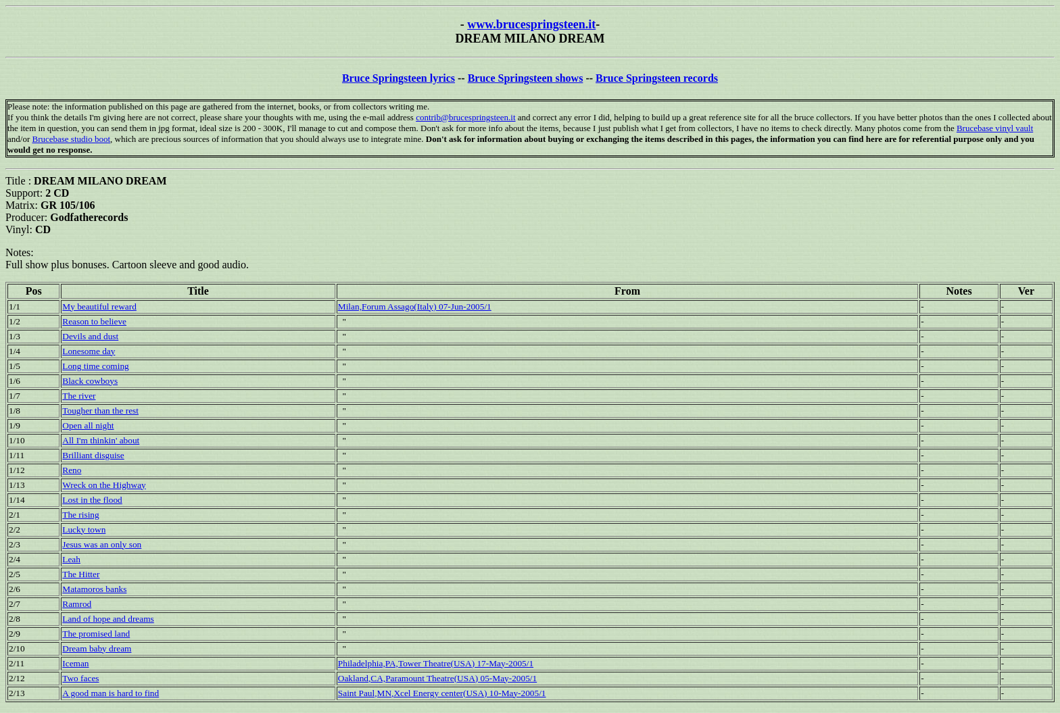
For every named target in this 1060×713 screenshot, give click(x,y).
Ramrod (76, 604)
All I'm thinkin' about (100, 440)
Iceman (75, 663)
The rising (80, 515)
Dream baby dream (96, 648)
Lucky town (83, 529)
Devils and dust (90, 336)
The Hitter (80, 574)
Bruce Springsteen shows (525, 78)
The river (78, 396)
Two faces (80, 678)
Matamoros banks (94, 589)
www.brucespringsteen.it (531, 24)
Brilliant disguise (93, 455)
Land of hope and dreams (107, 619)
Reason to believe (94, 321)
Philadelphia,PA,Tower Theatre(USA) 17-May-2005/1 (435, 663)
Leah (71, 559)
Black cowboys (90, 381)
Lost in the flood (92, 500)
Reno (71, 470)
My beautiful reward (99, 306)
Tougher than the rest (100, 410)
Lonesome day (88, 351)
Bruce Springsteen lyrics (398, 78)
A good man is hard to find (110, 693)
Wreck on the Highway (103, 485)
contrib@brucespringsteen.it (465, 117)
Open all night (88, 425)
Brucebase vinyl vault (995, 128)
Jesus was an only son (101, 544)
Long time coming (95, 366)
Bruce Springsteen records (657, 78)
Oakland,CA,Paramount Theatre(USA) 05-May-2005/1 (437, 678)
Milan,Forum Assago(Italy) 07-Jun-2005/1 (414, 306)
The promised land (96, 634)
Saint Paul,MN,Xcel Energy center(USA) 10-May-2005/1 (442, 693)
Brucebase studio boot (71, 139)
